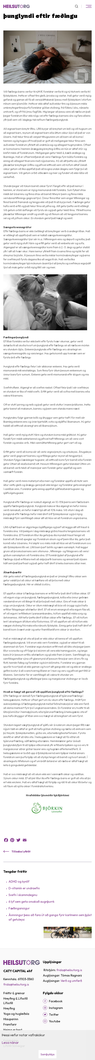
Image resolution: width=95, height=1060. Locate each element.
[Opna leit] (78, 6)
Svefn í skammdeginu (23, 895)
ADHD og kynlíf (19, 881)
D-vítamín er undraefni (24, 888)
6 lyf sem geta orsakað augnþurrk (31, 902)
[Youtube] (45, 1021)
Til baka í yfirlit (21, 851)
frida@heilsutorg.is (16, 984)
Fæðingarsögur (19, 908)
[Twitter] (45, 1014)
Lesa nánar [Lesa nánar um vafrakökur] (10, 1042)
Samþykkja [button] (47, 1054)
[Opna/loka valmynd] (88, 6)
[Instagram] (45, 1008)
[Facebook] (45, 1001)
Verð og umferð (71, 981)
